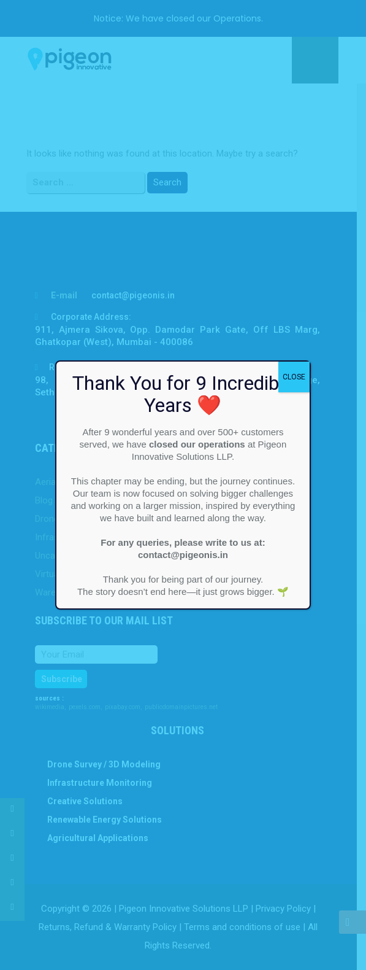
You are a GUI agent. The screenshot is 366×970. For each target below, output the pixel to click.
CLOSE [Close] (294, 377)
